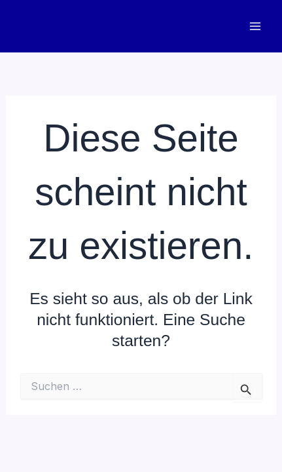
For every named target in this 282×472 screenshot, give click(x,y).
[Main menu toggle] (255, 26)
